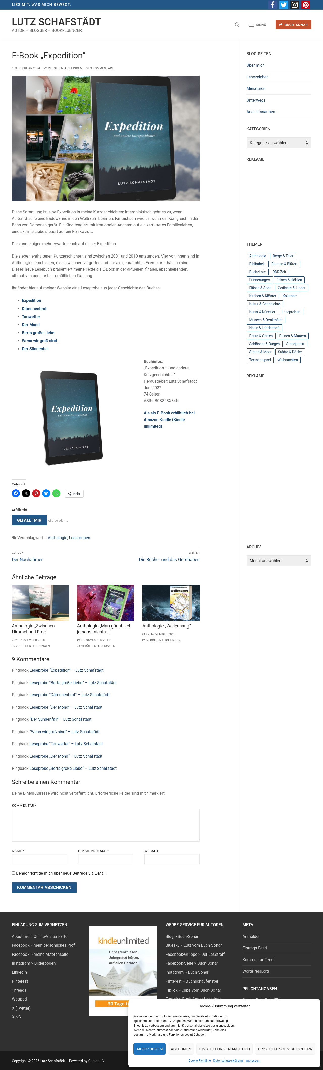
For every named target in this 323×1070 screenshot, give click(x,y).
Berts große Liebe (38, 332)
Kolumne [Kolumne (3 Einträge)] (290, 296)
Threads (19, 990)
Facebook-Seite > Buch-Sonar (192, 963)
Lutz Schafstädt (56, 22)
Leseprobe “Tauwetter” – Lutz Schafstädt (66, 743)
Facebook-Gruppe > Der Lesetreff (195, 954)
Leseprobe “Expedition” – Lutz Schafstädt (67, 670)
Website (151, 851)
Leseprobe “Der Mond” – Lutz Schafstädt (66, 707)
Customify (96, 1061)
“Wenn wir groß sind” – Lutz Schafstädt (65, 731)
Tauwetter (31, 316)
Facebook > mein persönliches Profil (44, 945)
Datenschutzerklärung (228, 1060)
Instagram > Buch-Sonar (187, 972)
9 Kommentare (100, 68)
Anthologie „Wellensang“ (166, 626)
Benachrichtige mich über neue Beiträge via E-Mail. (61, 873)
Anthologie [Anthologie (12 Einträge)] (257, 256)
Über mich (256, 65)
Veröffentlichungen (63, 68)
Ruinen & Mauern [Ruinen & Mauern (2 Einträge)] (292, 336)
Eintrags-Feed (255, 948)
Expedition (31, 300)
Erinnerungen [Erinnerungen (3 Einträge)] (259, 280)
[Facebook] (272, 5)
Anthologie (57, 537)
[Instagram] (294, 5)
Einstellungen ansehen (224, 1049)
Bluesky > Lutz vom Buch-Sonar (194, 945)
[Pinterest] (305, 5)
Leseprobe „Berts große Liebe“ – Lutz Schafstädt (73, 768)
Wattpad (19, 999)
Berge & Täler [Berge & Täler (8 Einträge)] (283, 256)
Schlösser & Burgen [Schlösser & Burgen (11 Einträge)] (264, 344)
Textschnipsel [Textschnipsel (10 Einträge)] (260, 360)
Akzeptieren (149, 1049)
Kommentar (24, 805)
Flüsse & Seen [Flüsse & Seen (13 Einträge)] (260, 288)
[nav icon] (258, 24)
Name (18, 851)
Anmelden (252, 936)
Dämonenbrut (34, 308)
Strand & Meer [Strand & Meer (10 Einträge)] (260, 352)
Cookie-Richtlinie (200, 1060)
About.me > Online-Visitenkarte (39, 936)
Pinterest (20, 981)
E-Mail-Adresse (93, 851)
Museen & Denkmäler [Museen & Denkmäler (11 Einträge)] (266, 320)
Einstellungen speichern (285, 1049)
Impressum (252, 1060)
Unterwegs (256, 100)
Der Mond (31, 324)
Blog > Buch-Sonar (182, 936)
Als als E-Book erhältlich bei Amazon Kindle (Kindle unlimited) (169, 420)
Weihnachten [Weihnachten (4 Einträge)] (287, 360)
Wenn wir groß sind (39, 340)
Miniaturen (256, 88)
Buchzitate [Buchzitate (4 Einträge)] (257, 272)
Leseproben (79, 537)
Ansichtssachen (261, 111)
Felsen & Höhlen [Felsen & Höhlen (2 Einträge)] (289, 280)
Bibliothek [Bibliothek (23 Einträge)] (257, 264)
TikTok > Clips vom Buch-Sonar (193, 990)
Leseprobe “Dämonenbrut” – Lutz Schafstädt (70, 694)
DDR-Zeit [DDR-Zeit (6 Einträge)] (279, 272)
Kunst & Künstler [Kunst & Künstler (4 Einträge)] (262, 312)
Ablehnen (181, 1049)
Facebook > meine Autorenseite (40, 954)
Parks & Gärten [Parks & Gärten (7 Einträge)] (261, 336)
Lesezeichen (258, 77)
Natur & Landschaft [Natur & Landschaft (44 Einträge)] (264, 328)
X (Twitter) (21, 1008)
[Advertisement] (285, 199)
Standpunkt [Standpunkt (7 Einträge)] (295, 344)
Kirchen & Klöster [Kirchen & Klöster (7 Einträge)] (262, 296)
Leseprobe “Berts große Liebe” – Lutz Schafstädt (73, 682)
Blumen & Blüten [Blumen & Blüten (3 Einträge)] (284, 264)
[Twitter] (283, 5)
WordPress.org (256, 971)
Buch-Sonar (293, 24)
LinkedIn (19, 972)
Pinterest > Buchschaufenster (192, 981)
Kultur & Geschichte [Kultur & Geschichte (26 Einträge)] (264, 304)
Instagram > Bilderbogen (34, 963)
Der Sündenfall (35, 348)
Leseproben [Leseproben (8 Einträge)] (291, 312)
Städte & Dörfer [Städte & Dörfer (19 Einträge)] (290, 352)
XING (16, 1017)
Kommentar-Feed (258, 959)
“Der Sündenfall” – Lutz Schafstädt (60, 719)
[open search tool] (237, 24)
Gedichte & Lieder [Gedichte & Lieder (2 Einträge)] (291, 288)
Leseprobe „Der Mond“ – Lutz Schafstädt (66, 756)
